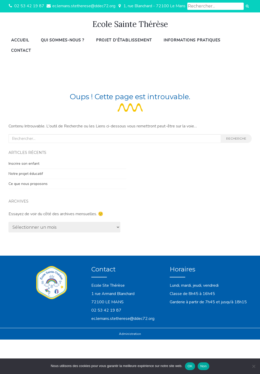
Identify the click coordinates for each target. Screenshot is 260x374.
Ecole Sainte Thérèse (130, 24)
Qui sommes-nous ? (62, 40)
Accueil (20, 40)
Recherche (236, 138)
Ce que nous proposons (28, 183)
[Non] (253, 366)
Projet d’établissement (124, 40)
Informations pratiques (192, 40)
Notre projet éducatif (26, 173)
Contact (21, 50)
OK (190, 366)
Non (203, 366)
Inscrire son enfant (24, 163)
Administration (130, 334)
